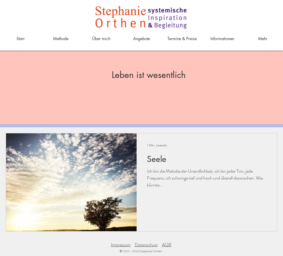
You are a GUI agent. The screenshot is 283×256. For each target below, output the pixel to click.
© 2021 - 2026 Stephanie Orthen (141, 251)
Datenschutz (146, 244)
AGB (166, 244)
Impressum (121, 244)
